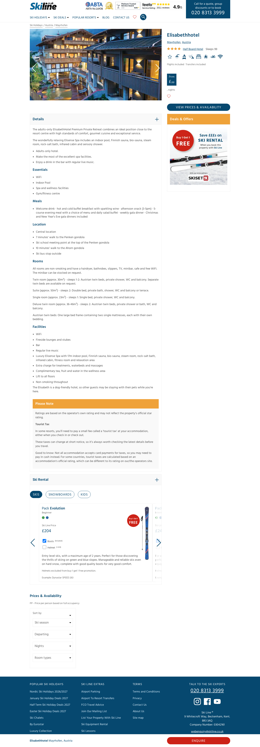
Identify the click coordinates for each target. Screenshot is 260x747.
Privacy (137, 698)
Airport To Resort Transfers (97, 698)
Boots (54, 541)
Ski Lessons (88, 731)
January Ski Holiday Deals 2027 (49, 698)
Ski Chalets (37, 718)
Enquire (198, 741)
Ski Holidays (40, 17)
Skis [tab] (36, 494)
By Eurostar (37, 724)
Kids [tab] (84, 494)
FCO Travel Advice (92, 705)
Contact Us (121, 17)
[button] (96, 119)
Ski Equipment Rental (94, 724)
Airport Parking (90, 692)
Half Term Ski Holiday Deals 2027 (50, 705)
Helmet (53, 548)
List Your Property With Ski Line (101, 718)
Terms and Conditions (146, 692)
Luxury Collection (41, 731)
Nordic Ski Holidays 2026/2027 (48, 692)
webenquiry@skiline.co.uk (207, 731)
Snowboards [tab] (60, 494)
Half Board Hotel (193, 49)
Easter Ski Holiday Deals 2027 (48, 711)
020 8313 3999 (208, 12)
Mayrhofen (61, 25)
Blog (105, 17)
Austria (49, 25)
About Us (138, 711)
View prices (198, 107)
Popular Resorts (85, 17)
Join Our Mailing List (94, 711)
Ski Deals (61, 17)
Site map (138, 718)
